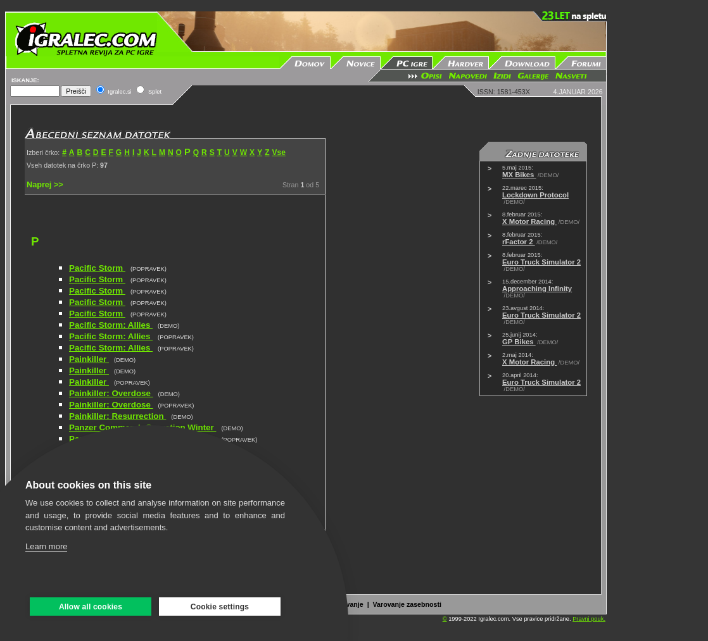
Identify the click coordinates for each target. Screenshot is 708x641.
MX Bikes (519, 174)
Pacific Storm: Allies (111, 325)
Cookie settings (220, 606)
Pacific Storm (97, 268)
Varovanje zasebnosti (407, 604)
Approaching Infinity (537, 288)
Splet (154, 92)
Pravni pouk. (588, 619)
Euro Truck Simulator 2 (541, 262)
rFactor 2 (518, 242)
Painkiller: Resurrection (117, 416)
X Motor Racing (529, 221)
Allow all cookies (90, 606)
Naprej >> (45, 184)
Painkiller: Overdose (111, 393)
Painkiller (89, 359)
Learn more (46, 546)
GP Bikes (519, 341)
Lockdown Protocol (535, 195)
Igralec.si (119, 92)
